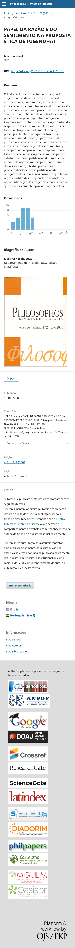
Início (7, 13)
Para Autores (13, 645)
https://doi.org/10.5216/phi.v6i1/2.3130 (37, 71)
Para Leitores (14, 639)
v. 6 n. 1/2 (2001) (41, 13)
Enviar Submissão (20, 585)
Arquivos (20, 13)
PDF (12, 379)
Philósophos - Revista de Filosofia (31, 4)
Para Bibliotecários (17, 651)
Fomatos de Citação (18, 443)
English (15, 609)
